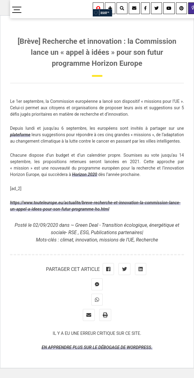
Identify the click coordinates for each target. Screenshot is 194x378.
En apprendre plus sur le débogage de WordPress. (96, 347)
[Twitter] (156, 8)
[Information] (110, 8)
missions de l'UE (116, 240)
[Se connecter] (98, 8)
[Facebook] (145, 8)
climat (66, 240)
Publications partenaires (116, 232)
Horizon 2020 (84, 174)
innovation (86, 240)
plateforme (20, 134)
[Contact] (134, 8)
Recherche (147, 240)
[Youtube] (169, 8)
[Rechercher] (122, 8)
